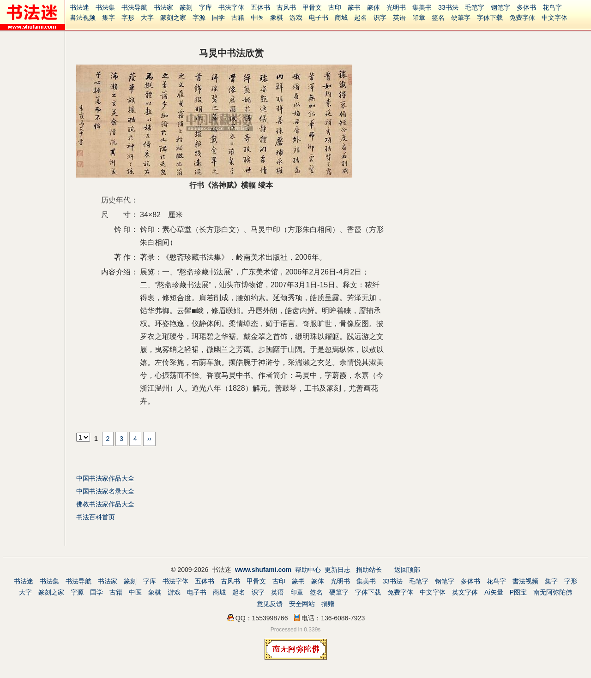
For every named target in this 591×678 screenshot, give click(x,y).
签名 (438, 17)
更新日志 (337, 569)
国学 (218, 17)
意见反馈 (270, 603)
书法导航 (134, 7)
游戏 (295, 17)
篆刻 (186, 7)
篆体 (373, 7)
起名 (360, 17)
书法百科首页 (95, 517)
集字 (108, 17)
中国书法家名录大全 (105, 491)
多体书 (526, 7)
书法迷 (79, 7)
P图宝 (518, 592)
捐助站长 (369, 569)
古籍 (237, 17)
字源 (199, 17)
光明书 (396, 7)
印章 (418, 17)
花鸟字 (552, 7)
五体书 (260, 7)
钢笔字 (500, 7)
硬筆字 (460, 17)
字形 (127, 17)
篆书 (354, 7)
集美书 (422, 7)
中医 (257, 17)
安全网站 (302, 603)
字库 (205, 7)
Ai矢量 (493, 592)
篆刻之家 (173, 17)
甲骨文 (312, 7)
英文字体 (465, 592)
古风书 (286, 7)
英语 (399, 17)
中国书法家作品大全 (105, 478)
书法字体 (231, 7)
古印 (334, 7)
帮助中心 (308, 569)
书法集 (105, 7)
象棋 (276, 17)
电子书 (318, 17)
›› (149, 438)
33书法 (448, 7)
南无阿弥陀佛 (552, 592)
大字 (147, 17)
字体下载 (490, 17)
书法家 (163, 7)
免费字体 (522, 17)
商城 (341, 17)
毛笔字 (474, 7)
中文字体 (554, 17)
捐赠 (327, 603)
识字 (380, 17)
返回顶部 (407, 569)
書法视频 (83, 17)
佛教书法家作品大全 (105, 504)
